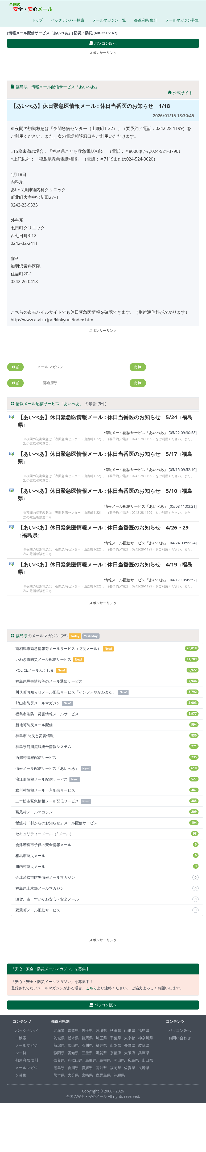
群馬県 (87, 1037)
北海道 (59, 1030)
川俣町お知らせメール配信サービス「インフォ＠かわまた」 (107, 692)
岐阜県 (143, 1045)
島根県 (105, 1060)
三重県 (87, 1052)
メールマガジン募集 (182, 20)
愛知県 (73, 1052)
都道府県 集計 (145, 20)
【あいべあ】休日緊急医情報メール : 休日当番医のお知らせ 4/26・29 (103, 527)
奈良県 (59, 1060)
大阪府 (129, 1052)
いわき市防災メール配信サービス (107, 659)
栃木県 (73, 1037)
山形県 (129, 1030)
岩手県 (87, 1030)
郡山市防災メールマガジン (107, 703)
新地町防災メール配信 (107, 724)
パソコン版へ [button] (103, 43)
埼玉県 (101, 1037)
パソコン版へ (179, 1030)
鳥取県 (91, 1060)
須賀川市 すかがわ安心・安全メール (107, 899)
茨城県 (59, 1037)
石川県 (87, 1045)
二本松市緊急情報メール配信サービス (107, 801)
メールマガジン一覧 (109, 20)
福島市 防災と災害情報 (107, 735)
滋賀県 (101, 1052)
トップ (37, 20)
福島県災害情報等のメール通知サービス (107, 681)
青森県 (73, 1030)
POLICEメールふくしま (107, 670)
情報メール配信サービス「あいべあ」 (65, 86)
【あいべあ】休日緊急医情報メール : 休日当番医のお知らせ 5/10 (97, 490)
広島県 (133, 1060)
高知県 (101, 1067)
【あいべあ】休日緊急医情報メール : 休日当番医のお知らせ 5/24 (97, 417)
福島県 (22, 86)
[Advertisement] (103, 65)
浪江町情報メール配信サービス (107, 779)
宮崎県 (87, 1075)
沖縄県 (119, 1075)
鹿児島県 (103, 1075)
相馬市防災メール (107, 855)
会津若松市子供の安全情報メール (107, 844)
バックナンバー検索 (67, 20)
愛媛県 (87, 1067)
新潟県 (59, 1045)
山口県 (147, 1060)
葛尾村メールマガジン (107, 811)
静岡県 (59, 1052)
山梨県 (115, 1045)
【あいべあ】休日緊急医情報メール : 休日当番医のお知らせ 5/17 (97, 453)
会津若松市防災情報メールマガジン (107, 877)
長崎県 (143, 1067)
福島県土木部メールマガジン (107, 888)
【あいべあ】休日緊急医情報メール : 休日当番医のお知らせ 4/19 (97, 564)
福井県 (101, 1045)
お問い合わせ (179, 1037)
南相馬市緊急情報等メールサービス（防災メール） (107, 648)
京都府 (115, 1052)
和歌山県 (75, 1060)
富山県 (73, 1045)
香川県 (73, 1067)
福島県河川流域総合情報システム (107, 746)
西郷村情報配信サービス (107, 757)
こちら (91, 987)
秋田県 (115, 1030)
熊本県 (59, 1075)
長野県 (129, 1045)
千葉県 (115, 1037)
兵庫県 (143, 1052)
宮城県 (101, 1030)
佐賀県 (129, 1067)
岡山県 (119, 1060)
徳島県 (59, 1067)
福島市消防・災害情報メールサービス (107, 713)
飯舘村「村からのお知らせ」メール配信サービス (107, 822)
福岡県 (115, 1067)
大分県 (73, 1075)
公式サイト (180, 92)
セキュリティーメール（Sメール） (107, 833)
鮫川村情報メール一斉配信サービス (107, 790)
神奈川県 (145, 1037)
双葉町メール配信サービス (107, 910)
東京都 (129, 1037)
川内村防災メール (107, 866)
